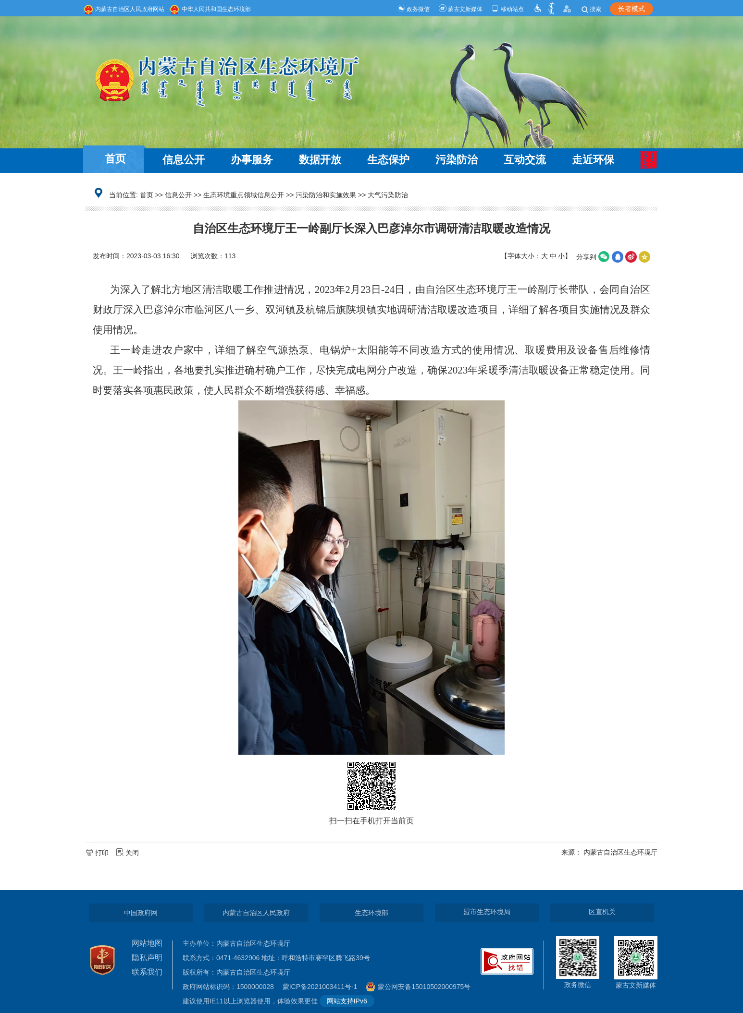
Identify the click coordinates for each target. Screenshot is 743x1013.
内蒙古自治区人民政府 (256, 913)
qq (617, 257)
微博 (631, 257)
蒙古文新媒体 (461, 9)
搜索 (590, 9)
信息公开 (183, 160)
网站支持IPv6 (347, 1001)
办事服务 (252, 160)
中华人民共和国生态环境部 (209, 9)
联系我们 (147, 972)
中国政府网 (141, 913)
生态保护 (388, 160)
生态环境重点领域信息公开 (243, 195)
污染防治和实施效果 (326, 195)
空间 (644, 257)
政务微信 (413, 9)
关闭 (128, 852)
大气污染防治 (388, 195)
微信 (604, 257)
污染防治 (456, 160)
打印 (98, 852)
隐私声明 (147, 957)
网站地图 (147, 943)
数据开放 (320, 160)
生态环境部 (371, 913)
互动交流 (525, 160)
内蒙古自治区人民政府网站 (123, 9)
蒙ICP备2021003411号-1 (322, 986)
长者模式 (631, 8)
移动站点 (507, 9)
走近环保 (593, 160)
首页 (115, 159)
